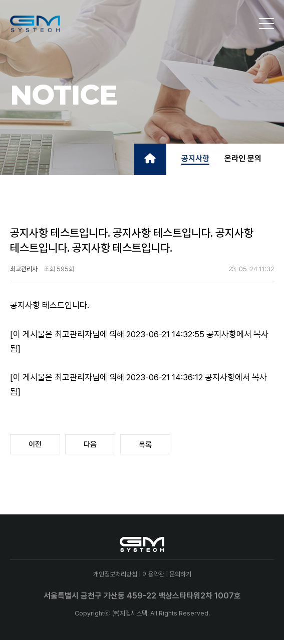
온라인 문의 (242, 158)
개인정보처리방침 (115, 574)
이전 (35, 444)
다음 (90, 444)
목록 (145, 444)
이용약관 (153, 574)
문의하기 (180, 574)
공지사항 (195, 158)
